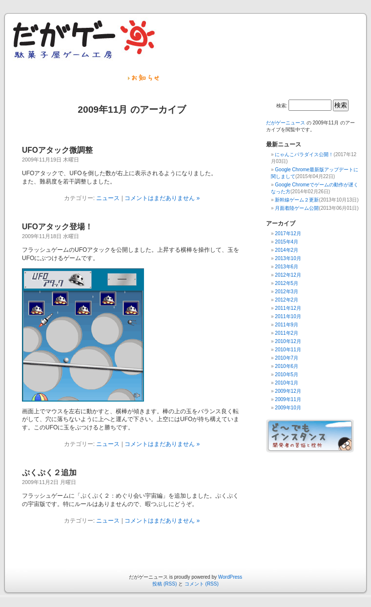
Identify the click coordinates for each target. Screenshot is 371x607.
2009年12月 (288, 391)
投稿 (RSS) (164, 584)
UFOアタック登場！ (57, 227)
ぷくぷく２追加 (49, 472)
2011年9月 (286, 324)
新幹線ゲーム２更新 (297, 199)
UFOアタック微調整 (57, 150)
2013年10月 (288, 258)
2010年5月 (286, 374)
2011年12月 (288, 308)
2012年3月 (286, 291)
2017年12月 (288, 233)
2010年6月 (286, 366)
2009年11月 (288, 399)
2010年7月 (286, 358)
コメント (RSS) (202, 584)
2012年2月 (286, 300)
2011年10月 (288, 316)
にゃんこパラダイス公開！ (304, 154)
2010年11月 (288, 349)
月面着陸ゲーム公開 (297, 208)
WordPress (230, 577)
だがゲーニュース (285, 122)
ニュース (108, 198)
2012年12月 (288, 275)
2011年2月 (286, 333)
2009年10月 (288, 407)
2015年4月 (286, 241)
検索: (282, 105)
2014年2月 (286, 250)
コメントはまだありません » (162, 198)
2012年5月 (286, 283)
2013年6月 (286, 266)
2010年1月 (286, 382)
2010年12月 (288, 341)
